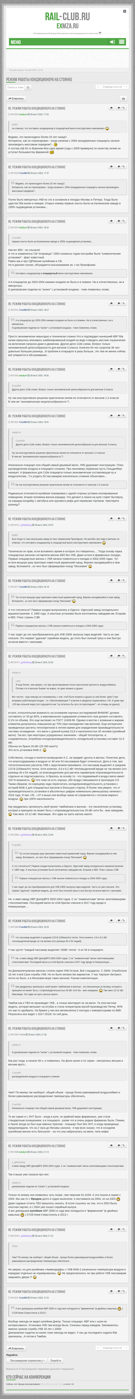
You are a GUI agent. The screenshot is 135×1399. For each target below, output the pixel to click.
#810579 (13, 662)
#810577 (13, 586)
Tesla (22, 1034)
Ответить (16, 98)
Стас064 (23, 173)
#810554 (13, 173)
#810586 (13, 1034)
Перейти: (12, 1355)
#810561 (13, 309)
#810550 (13, 114)
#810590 (13, 1235)
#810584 (13, 927)
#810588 (13, 1152)
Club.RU (67, 16)
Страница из (112, 87)
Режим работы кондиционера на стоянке (39, 79)
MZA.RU (68, 26)
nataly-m (23, 114)
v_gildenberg (25, 525)
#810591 (13, 1297)
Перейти (55, 1360)
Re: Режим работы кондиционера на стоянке (36, 108)
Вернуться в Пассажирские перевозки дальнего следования (40, 1369)
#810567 (13, 422)
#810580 (13, 834)
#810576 (13, 525)
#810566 (13, 375)
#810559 (13, 227)
